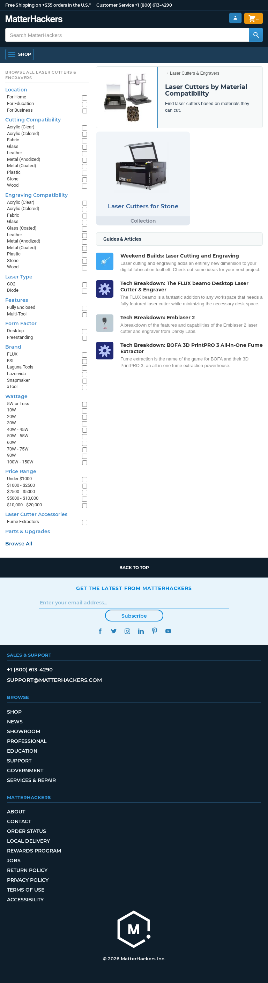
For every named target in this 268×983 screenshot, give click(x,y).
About (16, 812)
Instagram (127, 631)
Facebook (100, 631)
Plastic (14, 172)
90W (11, 455)
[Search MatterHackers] (256, 35)
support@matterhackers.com (54, 680)
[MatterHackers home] (134, 930)
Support (19, 761)
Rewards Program (34, 851)
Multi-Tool (17, 314)
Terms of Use (25, 890)
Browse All (18, 544)
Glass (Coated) (22, 228)
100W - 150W (20, 461)
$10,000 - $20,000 (24, 504)
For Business (20, 110)
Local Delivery (28, 841)
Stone (12, 178)
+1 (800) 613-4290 (153, 5)
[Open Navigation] (19, 54)
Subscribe (134, 616)
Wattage (16, 396)
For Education (20, 103)
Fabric (13, 139)
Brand (13, 347)
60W (11, 442)
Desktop (15, 330)
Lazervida (16, 373)
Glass (12, 146)
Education (22, 751)
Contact (19, 821)
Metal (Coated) (21, 165)
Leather (14, 152)
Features (16, 300)
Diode (12, 290)
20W (11, 416)
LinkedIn (141, 631)
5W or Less (18, 403)
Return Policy (27, 870)
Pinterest (154, 631)
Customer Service (115, 5)
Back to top (134, 567)
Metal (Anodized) (23, 159)
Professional (26, 741)
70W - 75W (18, 449)
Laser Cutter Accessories (36, 514)
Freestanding (20, 337)
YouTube (168, 631)
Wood (12, 185)
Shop (14, 712)
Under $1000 (19, 478)
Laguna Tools (20, 367)
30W (11, 422)
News (15, 721)
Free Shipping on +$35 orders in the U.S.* (48, 5)
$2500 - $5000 (21, 491)
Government (25, 770)
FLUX (12, 354)
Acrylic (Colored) (23, 133)
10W (11, 409)
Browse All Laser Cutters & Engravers (40, 75)
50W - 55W (18, 435)
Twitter (113, 631)
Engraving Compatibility (36, 195)
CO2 (11, 283)
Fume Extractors (23, 521)
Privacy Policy (28, 880)
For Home (16, 96)
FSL (11, 360)
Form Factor (21, 323)
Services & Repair (31, 780)
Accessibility (25, 899)
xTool (12, 386)
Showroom (23, 731)
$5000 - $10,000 (22, 498)
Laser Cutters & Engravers (194, 73)
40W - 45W (18, 429)
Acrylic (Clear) (21, 126)
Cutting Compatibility (33, 120)
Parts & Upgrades (27, 531)
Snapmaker (18, 380)
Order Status (26, 831)
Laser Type (18, 277)
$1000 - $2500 (21, 485)
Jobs (14, 860)
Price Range (20, 471)
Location (16, 90)
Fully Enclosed (21, 307)
